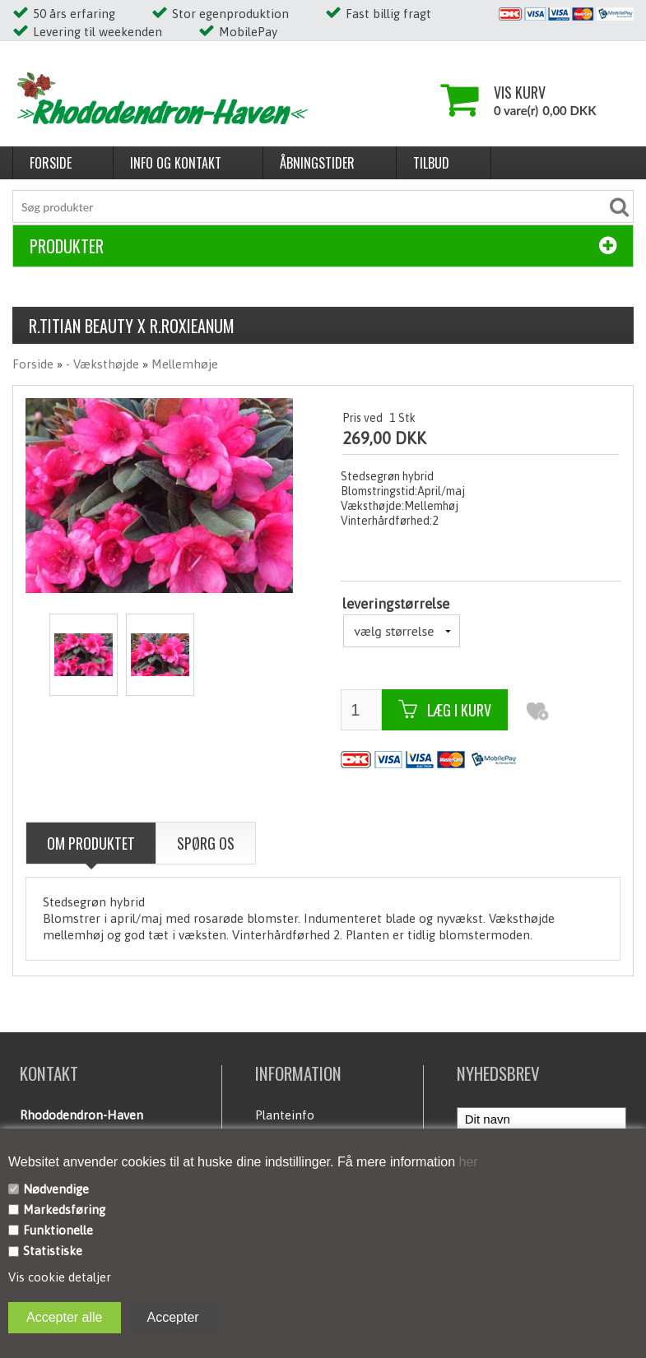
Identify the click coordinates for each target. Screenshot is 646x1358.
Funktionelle (58, 1230)
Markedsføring (64, 1210)
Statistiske (52, 1251)
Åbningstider (317, 163)
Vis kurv (520, 92)
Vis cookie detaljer (59, 1277)
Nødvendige (56, 1189)
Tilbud (431, 163)
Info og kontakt (175, 163)
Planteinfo (284, 1115)
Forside (51, 163)
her (466, 1162)
